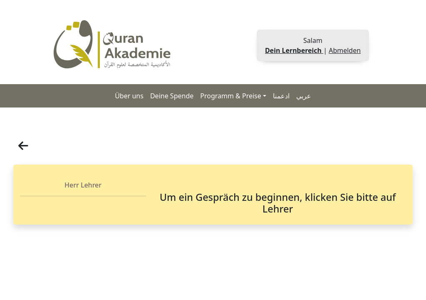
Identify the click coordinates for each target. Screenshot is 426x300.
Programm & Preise (230, 95)
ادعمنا (281, 95)
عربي (303, 95)
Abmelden (345, 50)
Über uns (129, 95)
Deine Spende (171, 95)
